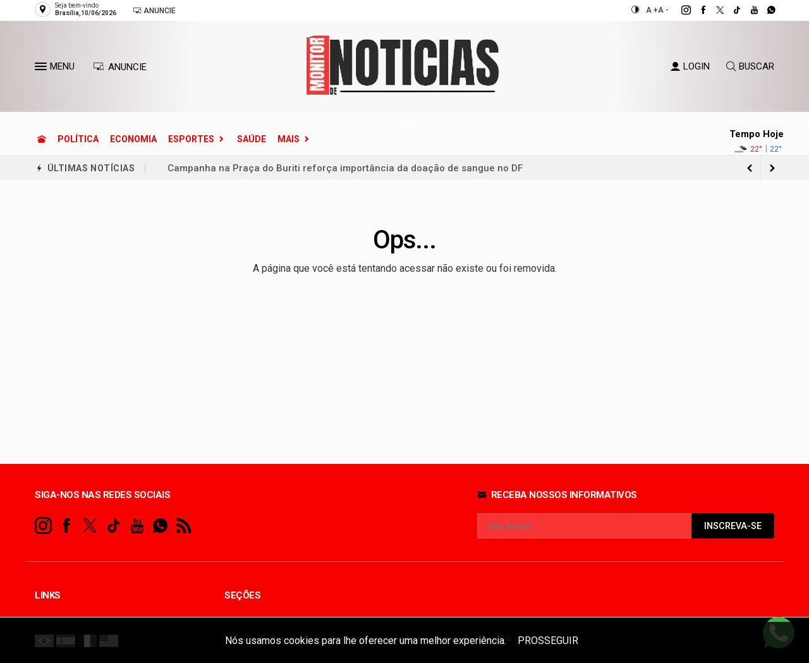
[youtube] (747, 10)
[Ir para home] (42, 139)
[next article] (749, 168)
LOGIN (690, 66)
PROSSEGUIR (548, 641)
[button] (42, 69)
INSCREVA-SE (733, 526)
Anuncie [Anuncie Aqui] (154, 10)
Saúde (251, 139)
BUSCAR (750, 66)
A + (652, 10)
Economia (133, 139)
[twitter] (713, 10)
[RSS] (183, 526)
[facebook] (696, 10)
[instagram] (679, 10)
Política (78, 139)
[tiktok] (730, 10)
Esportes (191, 139)
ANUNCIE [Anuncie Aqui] (120, 67)
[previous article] (772, 168)
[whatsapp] (764, 10)
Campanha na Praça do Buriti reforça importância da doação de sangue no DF (345, 168)
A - (663, 10)
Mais (288, 139)
